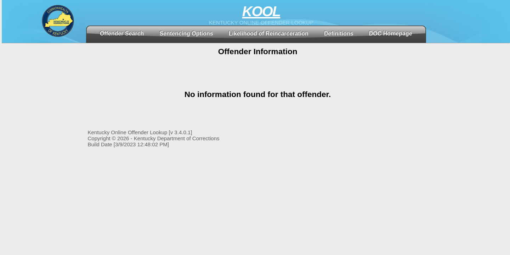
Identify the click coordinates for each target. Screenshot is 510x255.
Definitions (338, 33)
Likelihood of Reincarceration (268, 33)
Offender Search (122, 33)
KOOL (261, 11)
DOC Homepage (390, 33)
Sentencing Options (186, 33)
